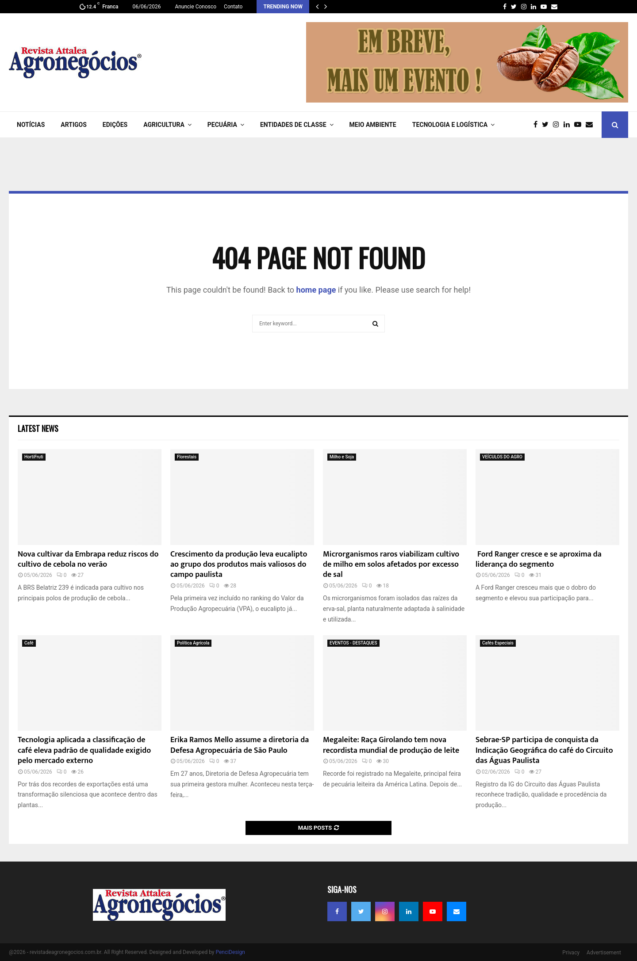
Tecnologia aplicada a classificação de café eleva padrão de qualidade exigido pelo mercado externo (84, 750)
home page (316, 289)
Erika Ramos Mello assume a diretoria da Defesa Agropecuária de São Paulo (239, 745)
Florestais (186, 456)
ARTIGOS (74, 124)
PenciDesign (230, 952)
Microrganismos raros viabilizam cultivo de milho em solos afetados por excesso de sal (391, 565)
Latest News (38, 428)
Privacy (570, 953)
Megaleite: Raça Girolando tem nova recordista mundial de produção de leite (391, 745)
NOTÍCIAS (31, 124)
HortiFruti (33, 456)
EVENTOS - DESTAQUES (353, 643)
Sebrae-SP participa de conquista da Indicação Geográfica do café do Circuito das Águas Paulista (544, 750)
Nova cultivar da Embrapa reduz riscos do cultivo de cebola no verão (88, 559)
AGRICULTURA (163, 124)
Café (29, 643)
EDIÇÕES (115, 124)
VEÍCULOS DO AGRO (502, 456)
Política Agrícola (193, 643)
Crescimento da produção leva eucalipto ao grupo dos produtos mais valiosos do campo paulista (238, 565)
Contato (233, 7)
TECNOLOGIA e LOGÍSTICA (449, 124)
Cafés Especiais (498, 643)
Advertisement (604, 953)
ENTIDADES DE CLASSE (293, 124)
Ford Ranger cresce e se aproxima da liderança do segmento (539, 559)
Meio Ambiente (372, 124)
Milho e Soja (342, 456)
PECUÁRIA (222, 124)
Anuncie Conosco (195, 7)
